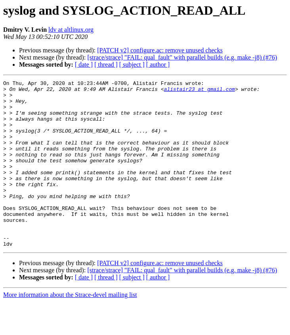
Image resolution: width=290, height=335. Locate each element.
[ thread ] (106, 64)
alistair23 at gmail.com (199, 91)
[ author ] (158, 64)
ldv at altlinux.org (70, 29)
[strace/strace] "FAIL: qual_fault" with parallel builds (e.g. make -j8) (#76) (182, 57)
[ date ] (84, 64)
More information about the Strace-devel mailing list (70, 328)
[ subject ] (132, 64)
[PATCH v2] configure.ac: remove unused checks (160, 50)
